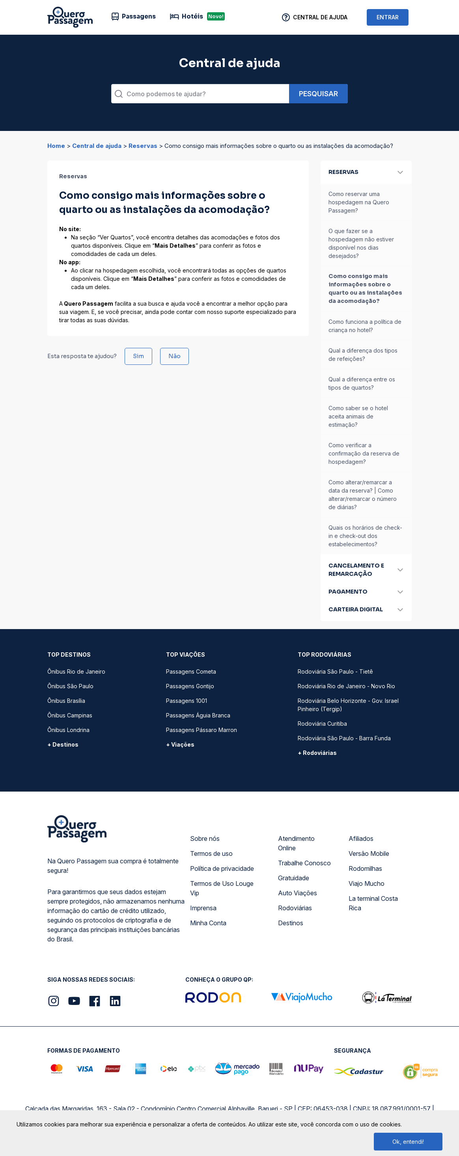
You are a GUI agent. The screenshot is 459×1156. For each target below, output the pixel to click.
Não (174, 356)
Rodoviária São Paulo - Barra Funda (344, 738)
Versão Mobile (369, 853)
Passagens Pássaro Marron (201, 729)
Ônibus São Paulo (70, 686)
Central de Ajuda (320, 17)
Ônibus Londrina (68, 729)
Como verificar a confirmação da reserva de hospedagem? (363, 453)
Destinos (290, 923)
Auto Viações (297, 893)
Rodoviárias (295, 908)
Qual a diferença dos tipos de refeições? (362, 354)
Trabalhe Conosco (304, 863)
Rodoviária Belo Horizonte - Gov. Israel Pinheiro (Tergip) (348, 704)
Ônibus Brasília (66, 700)
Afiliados (361, 838)
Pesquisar (318, 94)
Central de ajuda (96, 146)
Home (56, 146)
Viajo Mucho (366, 883)
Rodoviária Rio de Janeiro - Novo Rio (346, 686)
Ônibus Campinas (69, 715)
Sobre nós (205, 838)
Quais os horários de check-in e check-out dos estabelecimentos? (365, 535)
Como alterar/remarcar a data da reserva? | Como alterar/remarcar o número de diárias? (362, 494)
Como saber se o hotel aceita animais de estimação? (358, 416)
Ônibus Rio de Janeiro (76, 671)
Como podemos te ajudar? (166, 94)
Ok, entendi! (408, 1141)
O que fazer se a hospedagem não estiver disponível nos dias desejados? (361, 243)
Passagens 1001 (186, 700)
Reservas (143, 146)
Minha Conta (208, 923)
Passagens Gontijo (190, 686)
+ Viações (180, 744)
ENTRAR (388, 17)
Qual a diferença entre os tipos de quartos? (361, 383)
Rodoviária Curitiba (322, 723)
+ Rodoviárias (317, 752)
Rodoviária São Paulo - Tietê (335, 671)
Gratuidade (293, 878)
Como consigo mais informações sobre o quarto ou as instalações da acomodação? (365, 288)
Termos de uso (211, 853)
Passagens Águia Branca (198, 715)
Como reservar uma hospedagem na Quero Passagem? (358, 202)
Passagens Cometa (191, 671)
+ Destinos (62, 744)
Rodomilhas (365, 868)
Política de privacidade (222, 868)
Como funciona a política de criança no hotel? (364, 325)
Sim (138, 356)
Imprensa (203, 908)
